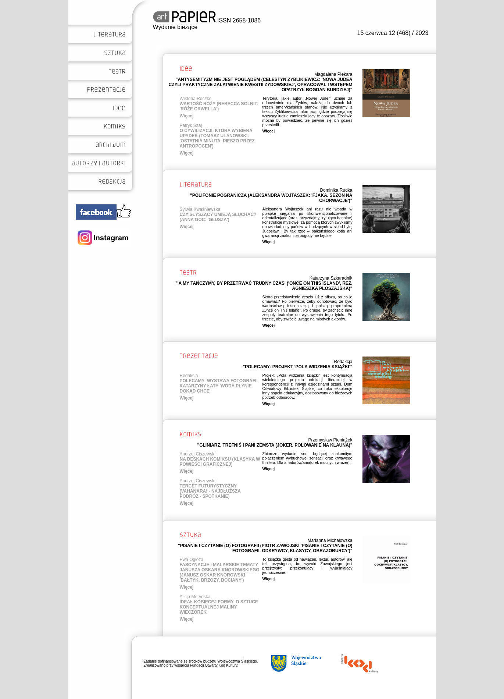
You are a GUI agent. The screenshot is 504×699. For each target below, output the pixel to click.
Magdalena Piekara (333, 74)
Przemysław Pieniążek (330, 440)
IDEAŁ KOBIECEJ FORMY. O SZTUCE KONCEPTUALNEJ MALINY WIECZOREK (219, 607)
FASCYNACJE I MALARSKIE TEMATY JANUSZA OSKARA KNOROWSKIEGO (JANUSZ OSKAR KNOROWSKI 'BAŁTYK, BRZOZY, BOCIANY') (220, 572)
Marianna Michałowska (329, 540)
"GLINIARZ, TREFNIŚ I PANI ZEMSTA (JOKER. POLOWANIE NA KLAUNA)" (274, 445)
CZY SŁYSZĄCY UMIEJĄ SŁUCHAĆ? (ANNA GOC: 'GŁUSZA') (218, 217)
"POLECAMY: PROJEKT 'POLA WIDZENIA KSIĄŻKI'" (298, 366)
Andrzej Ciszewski (197, 454)
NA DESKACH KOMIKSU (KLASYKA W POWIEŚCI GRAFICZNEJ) (220, 462)
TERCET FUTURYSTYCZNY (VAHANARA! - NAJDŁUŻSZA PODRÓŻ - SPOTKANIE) (210, 491)
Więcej (187, 115)
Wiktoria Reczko (196, 98)
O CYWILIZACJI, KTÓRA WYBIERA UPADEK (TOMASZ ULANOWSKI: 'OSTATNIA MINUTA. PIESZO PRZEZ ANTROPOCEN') (217, 138)
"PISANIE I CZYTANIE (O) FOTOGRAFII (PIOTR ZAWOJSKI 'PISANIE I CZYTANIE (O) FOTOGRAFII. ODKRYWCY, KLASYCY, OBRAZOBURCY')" (265, 548)
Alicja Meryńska (195, 596)
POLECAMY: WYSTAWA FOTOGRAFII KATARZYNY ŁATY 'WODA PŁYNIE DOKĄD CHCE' (219, 386)
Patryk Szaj (191, 125)
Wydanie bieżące (175, 27)
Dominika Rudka (336, 190)
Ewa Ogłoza (192, 559)
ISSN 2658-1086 (207, 20)
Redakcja (343, 361)
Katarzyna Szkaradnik (331, 278)
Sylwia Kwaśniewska (200, 209)
